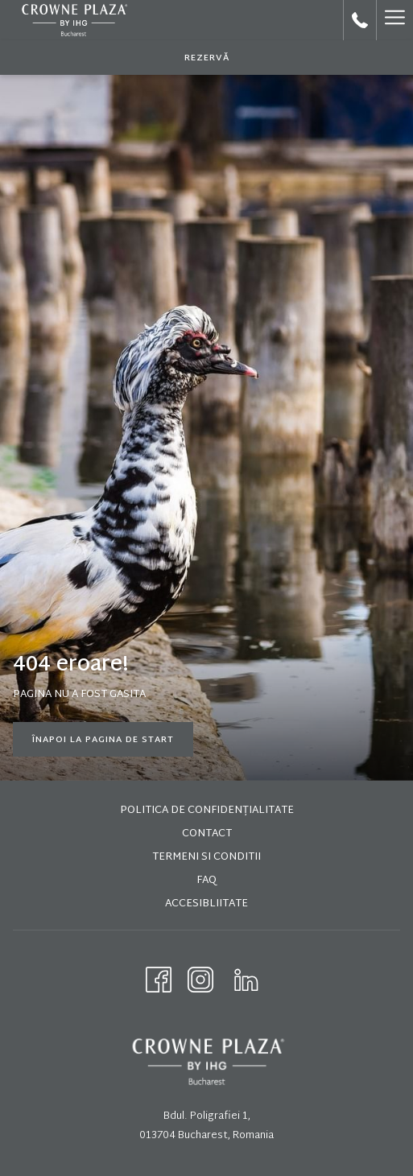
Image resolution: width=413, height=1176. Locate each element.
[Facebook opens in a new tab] (158, 979)
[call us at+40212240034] (360, 20)
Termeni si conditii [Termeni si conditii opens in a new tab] (206, 857)
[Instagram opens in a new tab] (200, 979)
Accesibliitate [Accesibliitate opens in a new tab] (206, 904)
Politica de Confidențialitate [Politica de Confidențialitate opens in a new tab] (207, 810)
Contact (207, 834)
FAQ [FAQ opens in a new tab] (206, 880)
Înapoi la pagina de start (103, 740)
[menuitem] (206, 812)
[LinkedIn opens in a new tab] (246, 979)
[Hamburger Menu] (394, 20)
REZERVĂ (206, 58)
